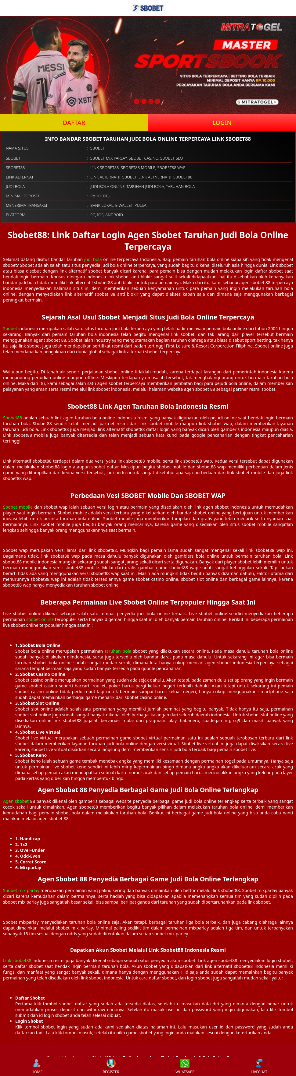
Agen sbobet (16, 801)
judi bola (93, 259)
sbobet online (40, 619)
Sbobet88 (12, 418)
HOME (36, 1066)
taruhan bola (118, 651)
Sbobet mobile (18, 507)
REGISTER (111, 1066)
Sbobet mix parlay (21, 890)
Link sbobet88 (17, 960)
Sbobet (10, 328)
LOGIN (222, 122)
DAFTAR (74, 122)
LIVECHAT (259, 1066)
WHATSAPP (184, 1066)
